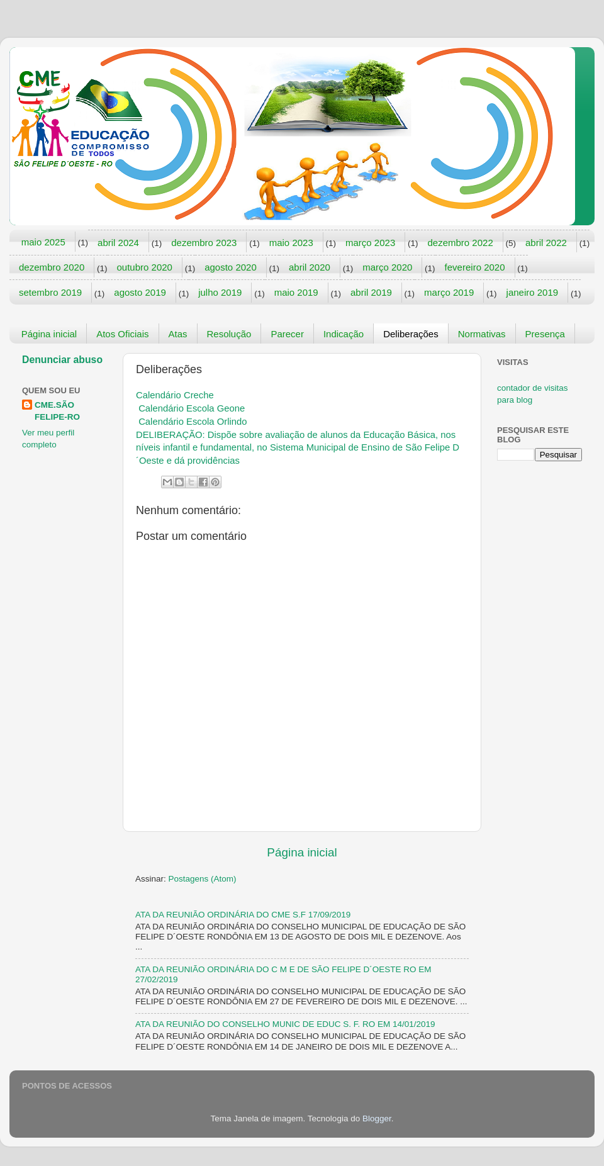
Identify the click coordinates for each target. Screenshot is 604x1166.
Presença (545, 333)
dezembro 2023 (204, 242)
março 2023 (370, 242)
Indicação (343, 333)
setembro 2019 (50, 292)
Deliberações (411, 333)
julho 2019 (220, 292)
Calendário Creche (175, 395)
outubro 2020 (144, 267)
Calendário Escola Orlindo (192, 422)
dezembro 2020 (51, 267)
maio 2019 (296, 292)
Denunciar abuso (62, 359)
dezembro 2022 (460, 242)
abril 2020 (309, 267)
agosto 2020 (230, 267)
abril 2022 (546, 242)
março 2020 (387, 267)
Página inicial (49, 333)
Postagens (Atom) (203, 878)
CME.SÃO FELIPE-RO (57, 411)
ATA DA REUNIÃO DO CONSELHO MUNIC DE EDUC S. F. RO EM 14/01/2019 (285, 1024)
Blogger (376, 1118)
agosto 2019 (140, 292)
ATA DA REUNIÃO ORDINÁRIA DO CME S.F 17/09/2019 (242, 914)
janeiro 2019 (532, 292)
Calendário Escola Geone (191, 408)
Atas (178, 333)
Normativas (482, 333)
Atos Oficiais (122, 333)
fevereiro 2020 (475, 267)
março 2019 (449, 292)
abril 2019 (371, 292)
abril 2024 (118, 242)
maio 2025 (43, 242)
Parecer (287, 333)
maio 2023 (291, 242)
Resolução (229, 333)
